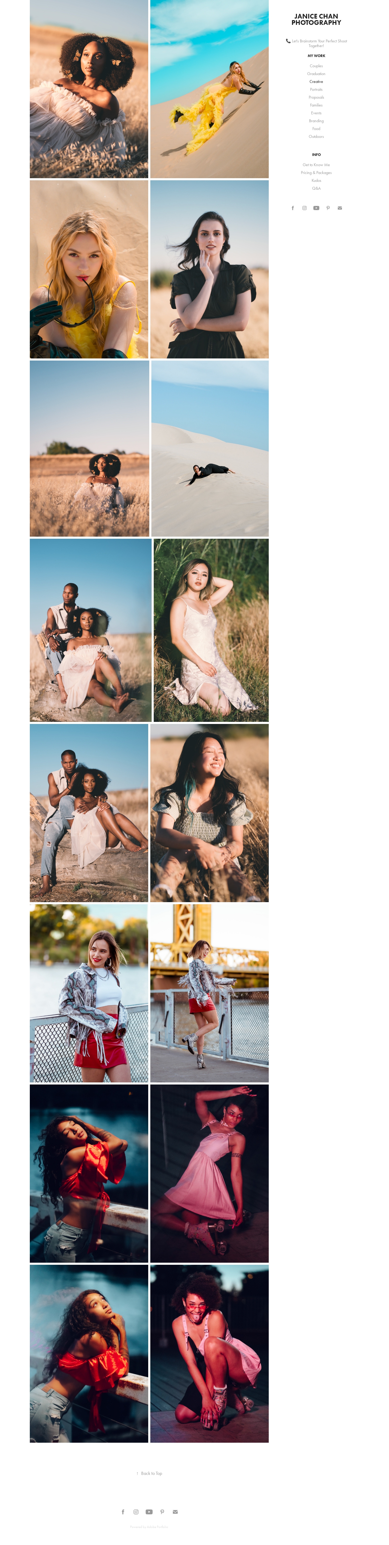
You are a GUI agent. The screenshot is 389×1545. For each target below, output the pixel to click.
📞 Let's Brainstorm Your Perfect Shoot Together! (316, 43)
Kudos (316, 180)
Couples (316, 65)
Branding (316, 120)
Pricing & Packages (316, 172)
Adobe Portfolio (157, 1527)
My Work (316, 56)
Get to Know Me (316, 164)
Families (316, 105)
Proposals (316, 97)
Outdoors (316, 136)
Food (316, 128)
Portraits (316, 89)
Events (316, 112)
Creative (316, 81)
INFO (316, 155)
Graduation (316, 73)
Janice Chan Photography (316, 19)
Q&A (316, 188)
